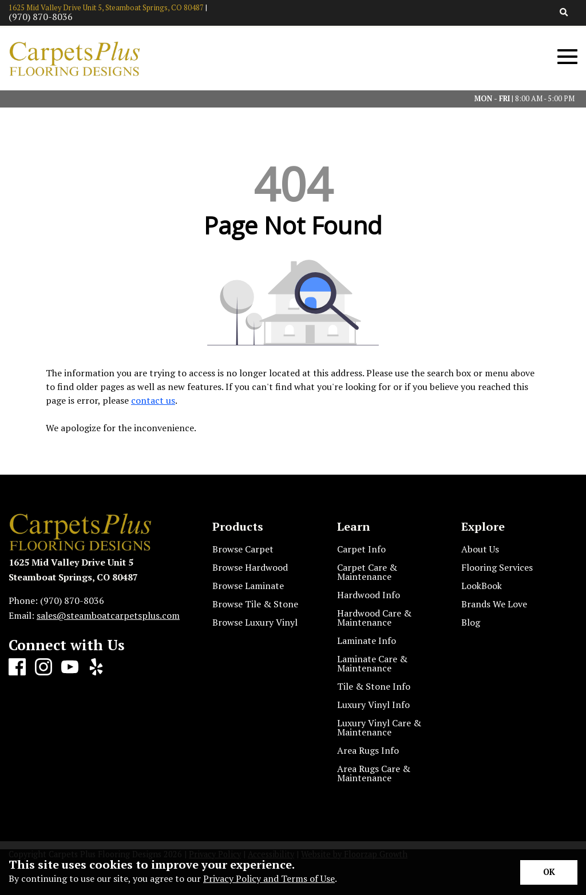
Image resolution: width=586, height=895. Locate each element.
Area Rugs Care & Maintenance (373, 773)
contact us (153, 400)
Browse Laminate (248, 585)
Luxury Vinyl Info (373, 704)
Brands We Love (494, 603)
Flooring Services (497, 567)
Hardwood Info (368, 594)
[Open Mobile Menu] (567, 57)
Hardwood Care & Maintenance (374, 617)
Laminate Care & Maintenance (372, 663)
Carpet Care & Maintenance (367, 572)
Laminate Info (366, 640)
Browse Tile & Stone (255, 603)
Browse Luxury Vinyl (255, 622)
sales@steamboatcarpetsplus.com (108, 615)
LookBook (481, 585)
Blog (470, 622)
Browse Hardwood (250, 567)
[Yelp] (96, 667)
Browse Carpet (243, 549)
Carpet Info (361, 549)
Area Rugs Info (368, 750)
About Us (480, 549)
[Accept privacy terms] (548, 872)
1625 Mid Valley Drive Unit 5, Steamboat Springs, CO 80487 (106, 8)
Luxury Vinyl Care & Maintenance (379, 727)
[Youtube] (69, 667)
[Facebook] (17, 667)
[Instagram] (43, 667)
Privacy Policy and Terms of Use (269, 878)
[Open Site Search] (564, 13)
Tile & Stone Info (373, 686)
